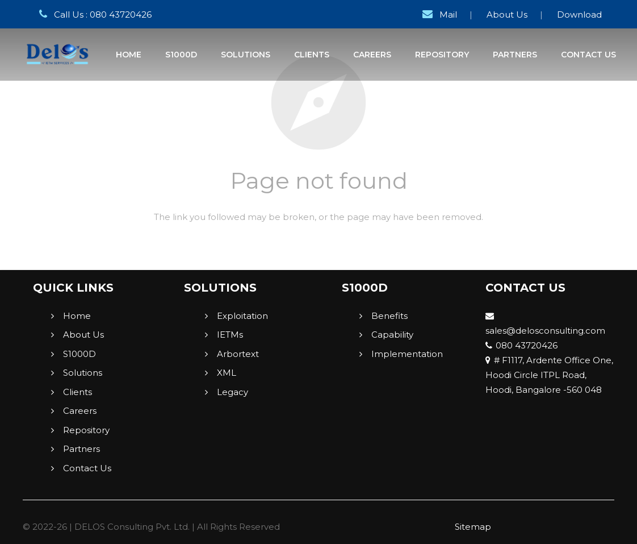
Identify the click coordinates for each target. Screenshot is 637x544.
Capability (392, 334)
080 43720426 (521, 345)
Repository (86, 430)
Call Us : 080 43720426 (93, 14)
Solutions (82, 372)
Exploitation (242, 315)
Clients (77, 392)
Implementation (407, 353)
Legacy (232, 392)
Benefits (389, 315)
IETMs (230, 334)
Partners (81, 448)
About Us (507, 14)
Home (77, 315)
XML (226, 372)
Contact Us (87, 468)
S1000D (79, 353)
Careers (80, 410)
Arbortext (238, 353)
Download (579, 14)
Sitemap (473, 526)
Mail (437, 14)
